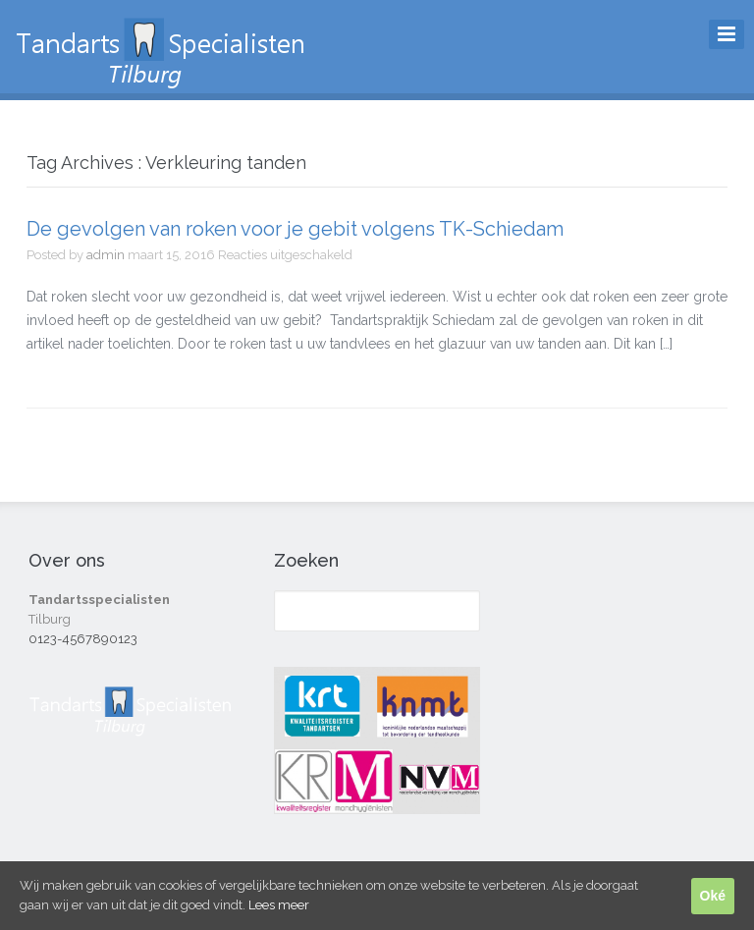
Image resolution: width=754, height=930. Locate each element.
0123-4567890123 (82, 638)
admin (105, 254)
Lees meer (278, 905)
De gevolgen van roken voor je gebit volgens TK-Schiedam (295, 229)
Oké (713, 895)
